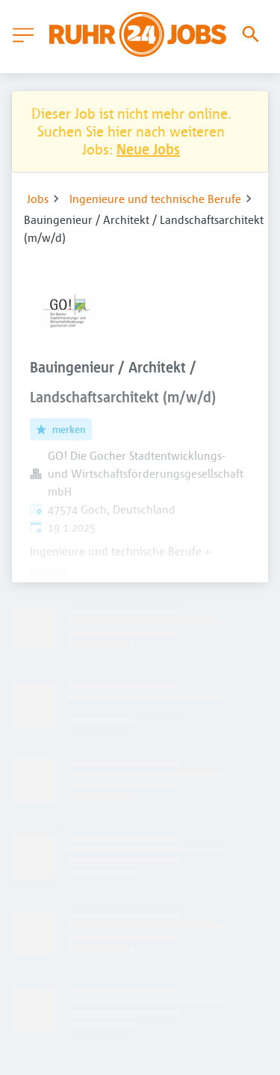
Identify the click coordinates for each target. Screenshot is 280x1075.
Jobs (38, 198)
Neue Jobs (148, 149)
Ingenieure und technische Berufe (155, 198)
